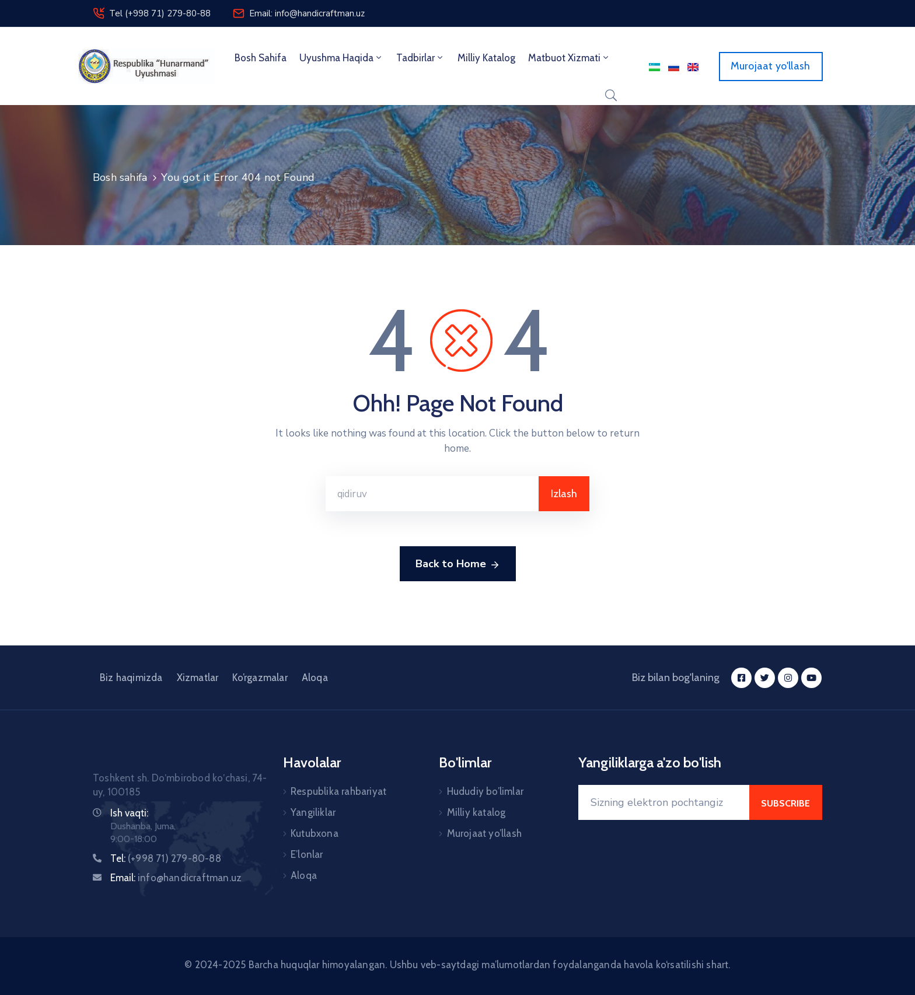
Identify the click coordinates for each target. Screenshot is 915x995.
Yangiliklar (313, 812)
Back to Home (457, 564)
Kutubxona (314, 833)
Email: (176, 878)
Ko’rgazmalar (259, 677)
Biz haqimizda (131, 677)
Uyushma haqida (341, 58)
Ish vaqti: (129, 813)
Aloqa (315, 677)
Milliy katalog (476, 812)
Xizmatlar (198, 677)
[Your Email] (663, 802)
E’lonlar (307, 854)
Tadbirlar (420, 58)
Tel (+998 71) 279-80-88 (160, 13)
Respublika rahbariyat (338, 791)
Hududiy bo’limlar (485, 791)
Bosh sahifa (261, 58)
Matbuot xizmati (569, 58)
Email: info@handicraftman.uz (307, 13)
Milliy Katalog (486, 58)
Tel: (165, 858)
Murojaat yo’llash (484, 833)
